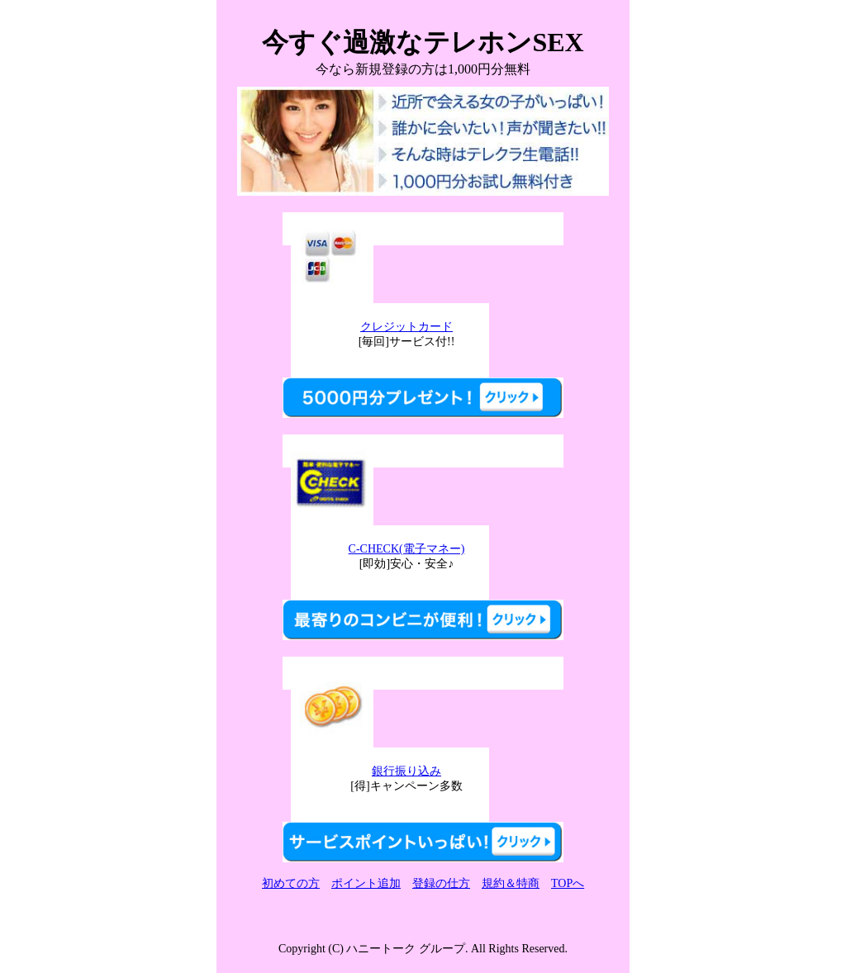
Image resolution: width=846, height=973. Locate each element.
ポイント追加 (366, 883)
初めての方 (291, 883)
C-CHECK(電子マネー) (407, 549)
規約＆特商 (510, 883)
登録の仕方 (441, 883)
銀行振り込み (406, 771)
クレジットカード (406, 326)
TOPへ (567, 883)
